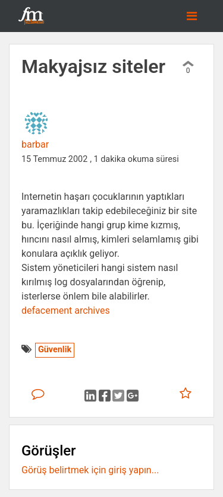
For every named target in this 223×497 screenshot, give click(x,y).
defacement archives (65, 310)
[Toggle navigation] (192, 16)
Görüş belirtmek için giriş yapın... (90, 470)
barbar (35, 144)
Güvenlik (54, 350)
